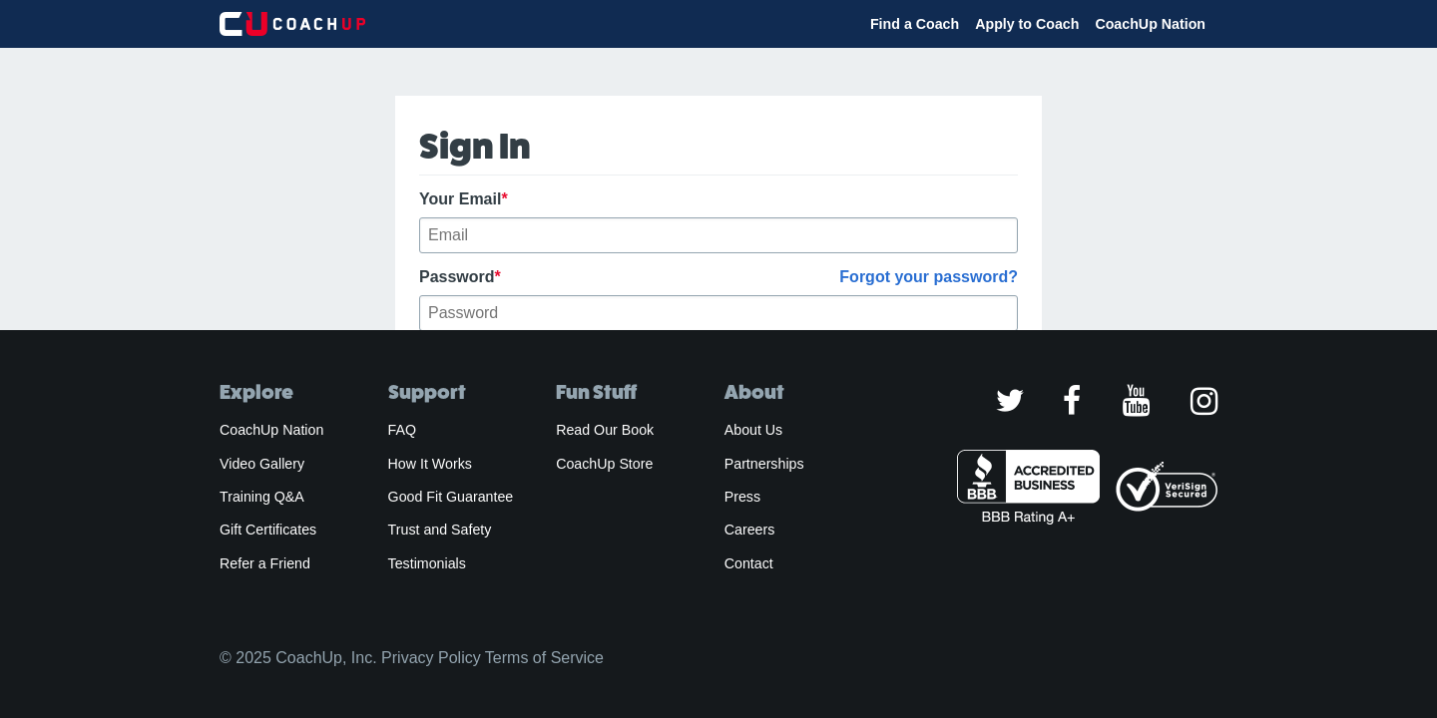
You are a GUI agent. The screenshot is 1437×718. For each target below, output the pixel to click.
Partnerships (764, 464)
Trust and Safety (440, 530)
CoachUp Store (604, 464)
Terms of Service (544, 657)
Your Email (463, 198)
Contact (748, 563)
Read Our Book (605, 430)
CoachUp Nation (1150, 24)
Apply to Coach (1027, 24)
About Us (753, 430)
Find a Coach (914, 24)
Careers (749, 530)
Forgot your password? (928, 276)
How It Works (430, 464)
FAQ (402, 430)
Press (742, 497)
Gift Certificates (268, 530)
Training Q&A (262, 497)
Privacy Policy (431, 657)
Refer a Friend (265, 563)
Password (718, 277)
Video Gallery (262, 464)
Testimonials (427, 563)
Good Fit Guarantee (451, 497)
